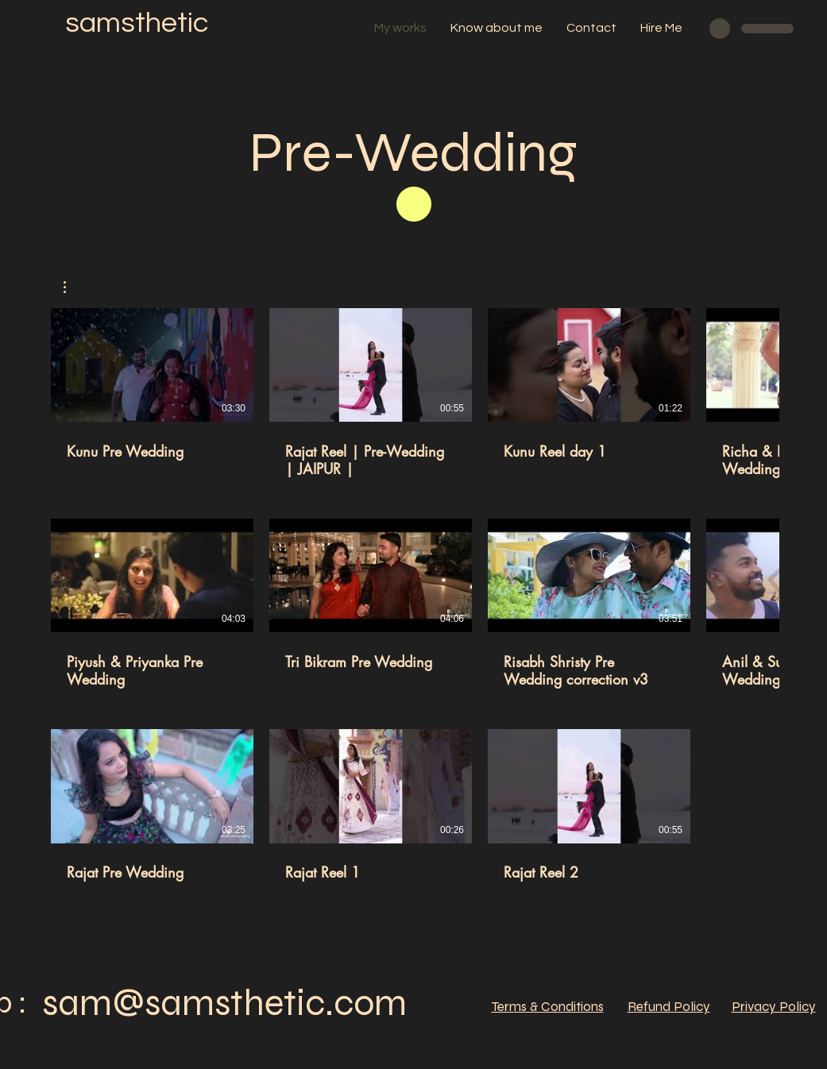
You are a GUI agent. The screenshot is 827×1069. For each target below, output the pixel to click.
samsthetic (136, 23)
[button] (73, 287)
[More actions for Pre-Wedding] (73, 287)
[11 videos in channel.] (413, 604)
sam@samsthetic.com (224, 1003)
